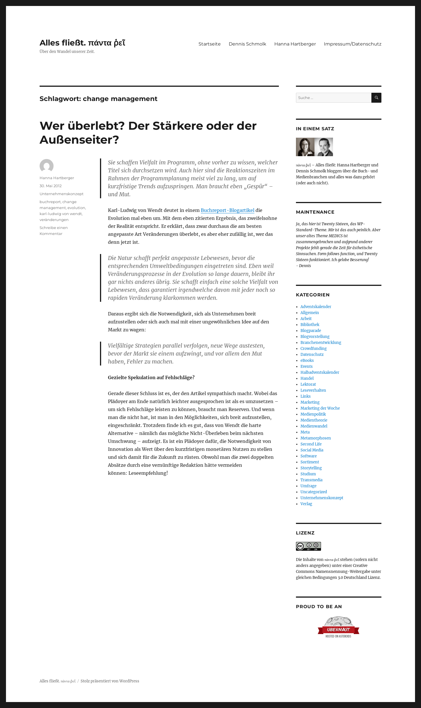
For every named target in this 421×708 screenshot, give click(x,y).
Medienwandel (314, 426)
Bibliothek (310, 324)
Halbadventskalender (320, 372)
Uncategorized (314, 492)
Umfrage (308, 486)
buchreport (50, 201)
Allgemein (310, 312)
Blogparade (311, 330)
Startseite (210, 44)
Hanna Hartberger (295, 44)
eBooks (307, 360)
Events (307, 366)
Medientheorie (314, 420)
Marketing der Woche (320, 408)
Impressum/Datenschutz (352, 44)
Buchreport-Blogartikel (227, 210)
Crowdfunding (314, 348)
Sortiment (310, 462)
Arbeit (306, 318)
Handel (307, 378)
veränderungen (54, 219)
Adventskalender (316, 306)
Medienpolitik (313, 414)
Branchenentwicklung (321, 342)
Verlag (306, 503)
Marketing (310, 402)
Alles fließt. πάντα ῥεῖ (82, 43)
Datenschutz (312, 354)
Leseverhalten (313, 390)
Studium (308, 474)
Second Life (311, 444)
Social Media (312, 450)
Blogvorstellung (315, 336)
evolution (76, 207)
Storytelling (311, 468)
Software (309, 456)
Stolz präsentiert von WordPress (110, 681)
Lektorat (308, 384)
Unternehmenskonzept (61, 193)
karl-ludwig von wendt (61, 213)
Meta (305, 432)
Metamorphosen (316, 438)
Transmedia (311, 480)
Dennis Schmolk (247, 44)
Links (306, 396)
